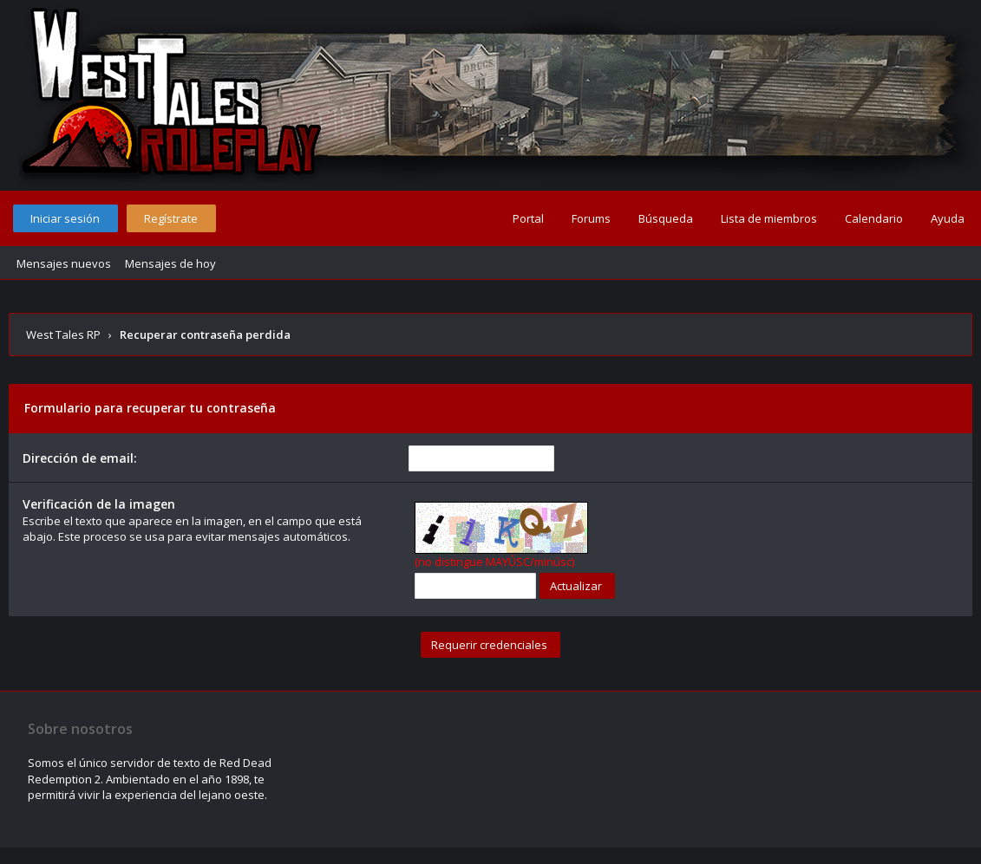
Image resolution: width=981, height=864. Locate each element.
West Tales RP (63, 334)
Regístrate (171, 218)
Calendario (874, 218)
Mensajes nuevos (63, 263)
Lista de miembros (769, 218)
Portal (528, 218)
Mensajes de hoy (170, 263)
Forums (591, 218)
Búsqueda (665, 218)
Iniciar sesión (65, 218)
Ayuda (948, 218)
